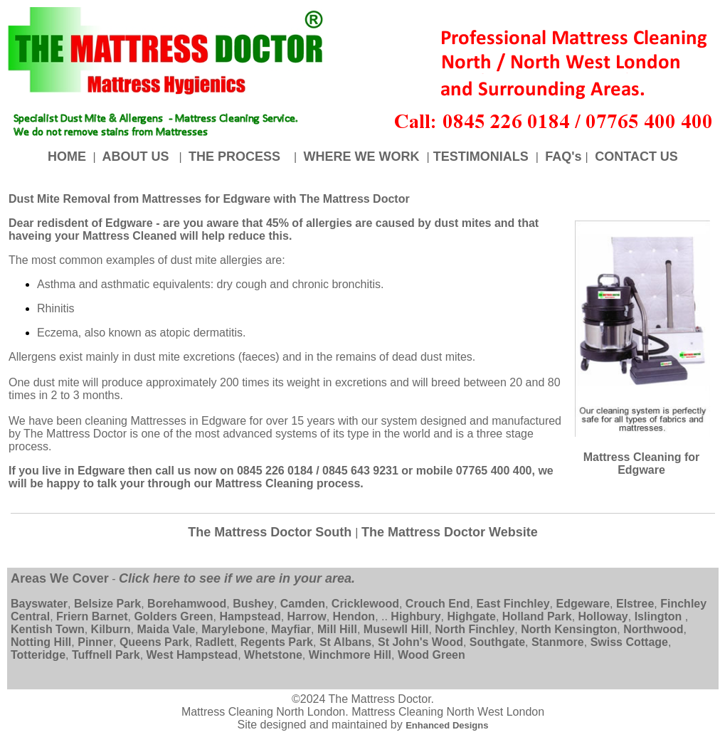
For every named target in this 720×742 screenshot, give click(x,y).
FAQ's (563, 156)
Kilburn (111, 629)
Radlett (215, 642)
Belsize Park (107, 604)
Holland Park (537, 616)
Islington (658, 616)
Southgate (497, 642)
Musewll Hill (396, 629)
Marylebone (233, 629)
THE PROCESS (236, 156)
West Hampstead (192, 655)
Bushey (253, 604)
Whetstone (273, 655)
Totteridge (38, 655)
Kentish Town (48, 629)
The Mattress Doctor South (271, 532)
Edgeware (583, 604)
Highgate (471, 616)
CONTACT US (634, 156)
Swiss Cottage (629, 642)
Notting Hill (41, 642)
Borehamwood (186, 604)
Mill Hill (337, 629)
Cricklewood (365, 604)
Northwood (653, 629)
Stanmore (557, 642)
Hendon (354, 616)
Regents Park (276, 642)
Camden (302, 604)
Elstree (635, 604)
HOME (69, 156)
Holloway (603, 616)
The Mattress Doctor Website (449, 532)
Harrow (307, 616)
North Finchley (474, 629)
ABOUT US (135, 156)
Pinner (95, 642)
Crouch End (438, 604)
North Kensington (569, 629)
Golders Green (173, 616)
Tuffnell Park (106, 655)
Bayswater (39, 604)
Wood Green (431, 655)
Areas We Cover (60, 578)
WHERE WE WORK (363, 156)
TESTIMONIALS (483, 156)
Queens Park (154, 642)
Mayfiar (291, 629)
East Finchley (512, 604)
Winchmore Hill (350, 655)
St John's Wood (420, 642)
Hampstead (249, 616)
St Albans (345, 642)
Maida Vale (166, 629)
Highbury (415, 616)
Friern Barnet (91, 616)
